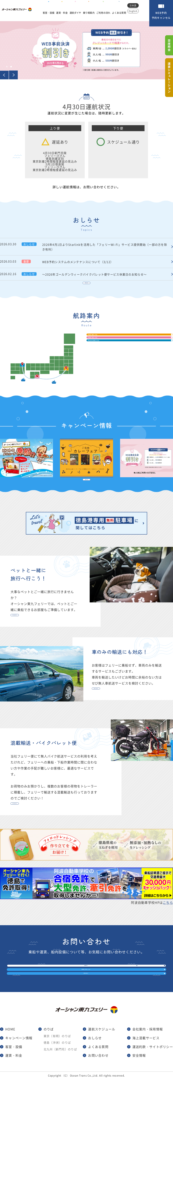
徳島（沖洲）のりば (121, 368)
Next (13, 75)
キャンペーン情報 (18, 1139)
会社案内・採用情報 (147, 1131)
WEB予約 (83, 1027)
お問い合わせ (83, 1064)
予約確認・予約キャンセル (82, 1046)
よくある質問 (121, 12)
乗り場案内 (89, 12)
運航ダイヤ (74, 12)
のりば (49, 1131)
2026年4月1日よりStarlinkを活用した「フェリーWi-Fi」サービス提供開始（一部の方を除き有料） (105, 246)
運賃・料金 (60, 12)
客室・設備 (46, 12)
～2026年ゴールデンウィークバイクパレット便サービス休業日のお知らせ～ (105, 273)
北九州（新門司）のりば (125, 384)
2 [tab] (11, 66)
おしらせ (95, 1139)
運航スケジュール (101, 1131)
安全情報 (139, 1157)
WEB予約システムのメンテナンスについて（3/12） (105, 261)
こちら (168, 959)
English (136, 11)
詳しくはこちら (31, 645)
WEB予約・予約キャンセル (161, 15)
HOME (10, 1131)
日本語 (135, 5)
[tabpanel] (86, 50)
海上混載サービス (145, 1139)
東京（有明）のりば (121, 351)
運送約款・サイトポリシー (152, 1148)
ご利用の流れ (104, 12)
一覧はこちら (86, 290)
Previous (4, 75)
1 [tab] (7, 66)
